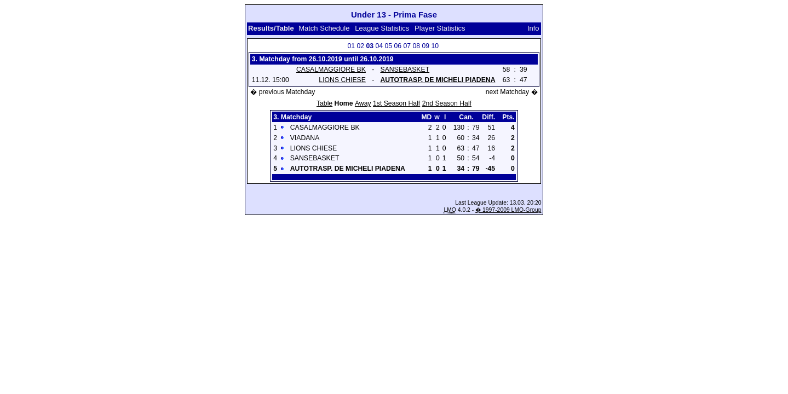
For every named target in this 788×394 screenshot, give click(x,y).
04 (379, 46)
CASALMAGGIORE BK (331, 69)
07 (407, 46)
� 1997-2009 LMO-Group (508, 210)
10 (435, 46)
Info (533, 28)
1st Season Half (396, 103)
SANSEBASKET (404, 69)
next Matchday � (512, 92)
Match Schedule (323, 28)
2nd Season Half (446, 103)
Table (324, 103)
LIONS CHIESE (342, 80)
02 (360, 46)
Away (363, 103)
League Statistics (382, 28)
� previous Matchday (282, 92)
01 (351, 46)
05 (388, 46)
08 (416, 46)
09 (425, 46)
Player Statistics (441, 28)
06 (397, 46)
